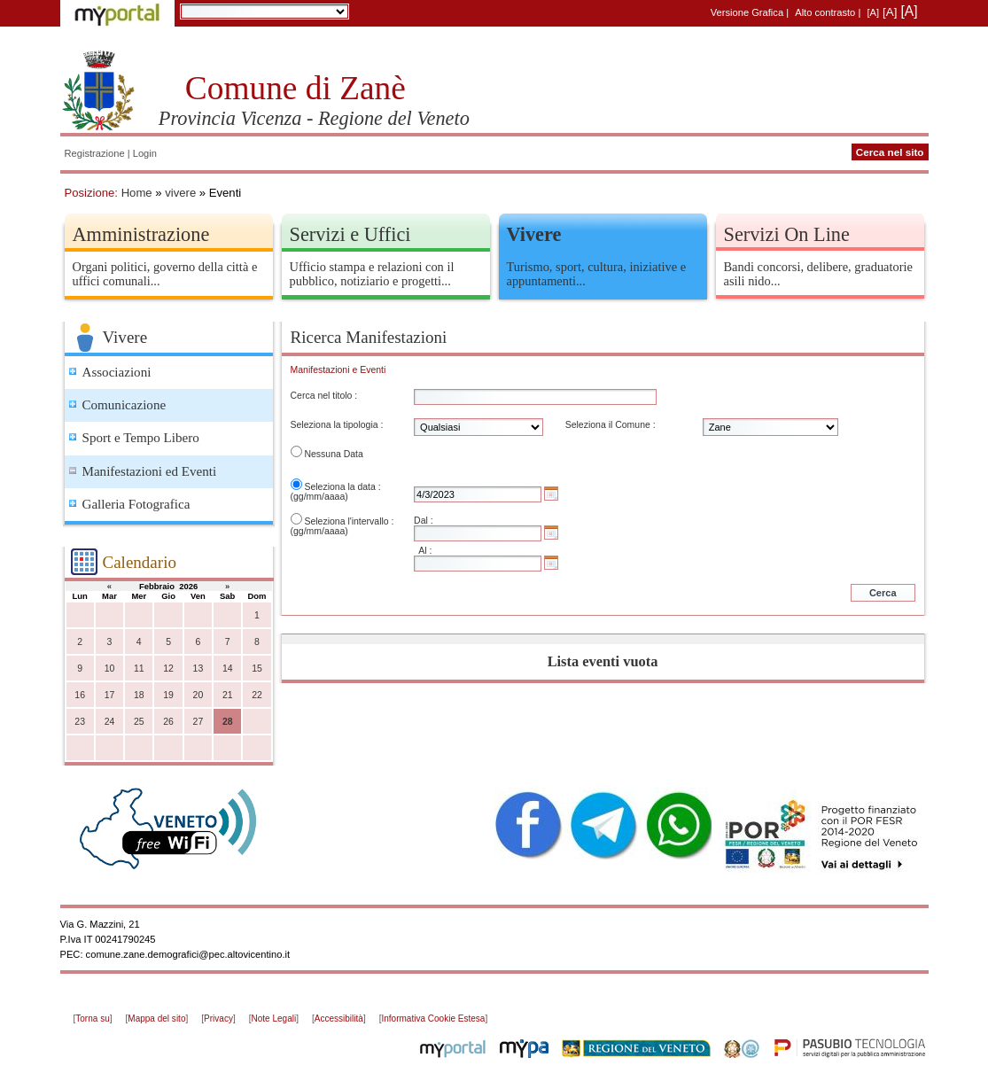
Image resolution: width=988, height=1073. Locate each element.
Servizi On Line (787, 234)
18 (139, 695)
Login (145, 153)
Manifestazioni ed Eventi (149, 471)
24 (110, 722)
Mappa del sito (156, 1018)
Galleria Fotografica (136, 504)
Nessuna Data (333, 454)
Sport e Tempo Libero (140, 438)
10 (110, 668)
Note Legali (274, 1018)
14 (227, 668)
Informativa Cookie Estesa (433, 1018)
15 (257, 668)
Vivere (534, 234)
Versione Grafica (747, 12)
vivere (180, 192)
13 (198, 668)
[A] (873, 12)
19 (168, 695)
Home (136, 192)
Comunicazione (124, 405)
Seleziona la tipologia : (337, 425)
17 (110, 695)
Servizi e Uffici (350, 234)
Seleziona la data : (342, 487)
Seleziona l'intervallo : (348, 521)
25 (139, 722)
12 (168, 668)
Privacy (218, 1018)
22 (257, 695)
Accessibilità (339, 1018)
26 (168, 722)
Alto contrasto (825, 12)
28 (227, 722)
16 (79, 695)
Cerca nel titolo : (324, 395)
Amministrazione (141, 234)
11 (139, 668)
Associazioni (117, 372)
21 (227, 695)
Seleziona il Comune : (610, 425)
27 (198, 722)
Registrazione (95, 153)
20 (198, 695)
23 (79, 722)
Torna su (92, 1018)
